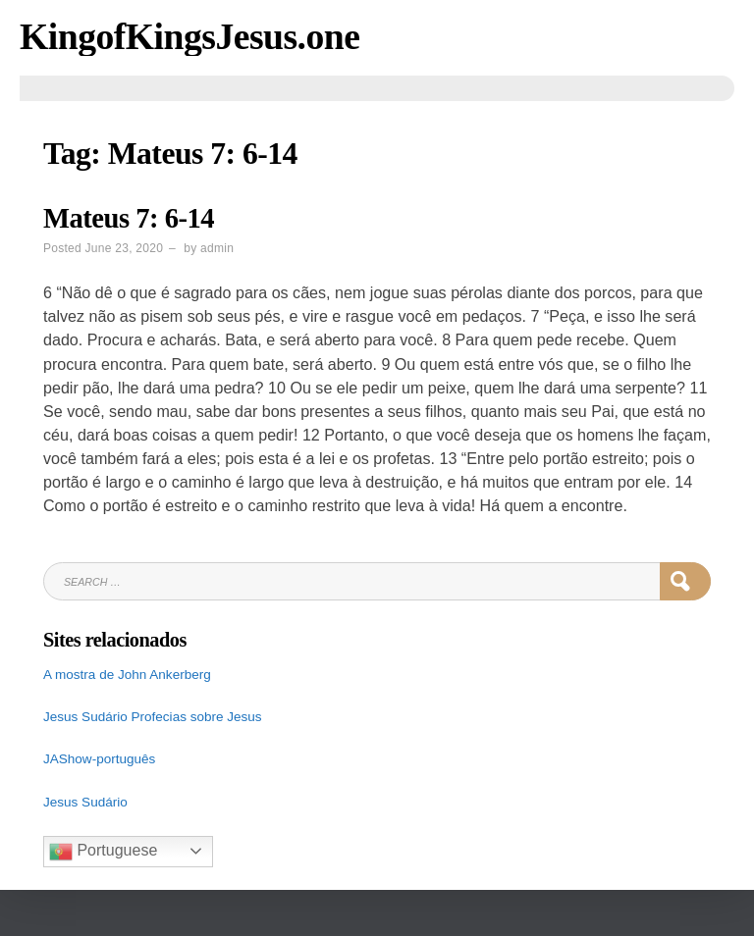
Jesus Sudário (87, 716)
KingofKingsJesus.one (189, 36)
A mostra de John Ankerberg (127, 674)
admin (217, 248)
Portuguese (103, 851)
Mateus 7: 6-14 (128, 218)
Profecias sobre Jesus (197, 716)
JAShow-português (99, 759)
